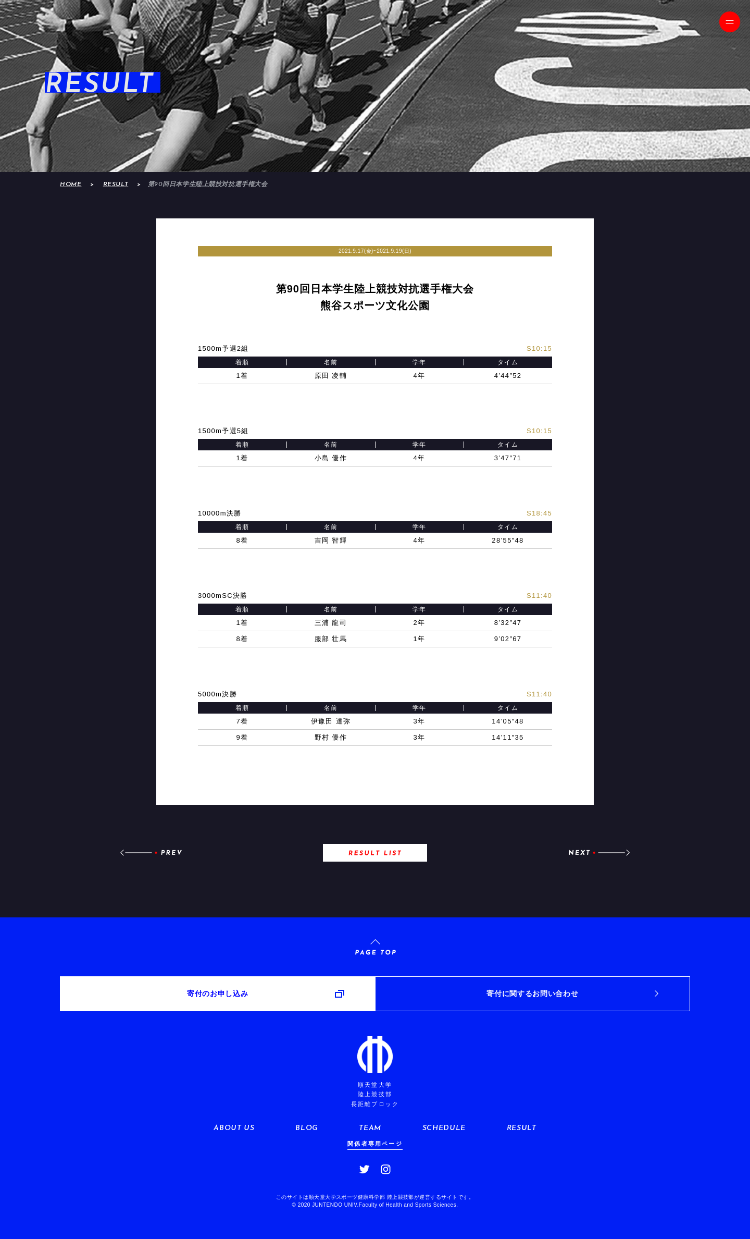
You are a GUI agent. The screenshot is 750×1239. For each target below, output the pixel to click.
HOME (70, 184)
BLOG (306, 1128)
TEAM (370, 1128)
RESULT (115, 184)
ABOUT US (234, 1128)
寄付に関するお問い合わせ (532, 993)
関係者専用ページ (375, 1143)
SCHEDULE (444, 1128)
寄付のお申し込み (217, 993)
